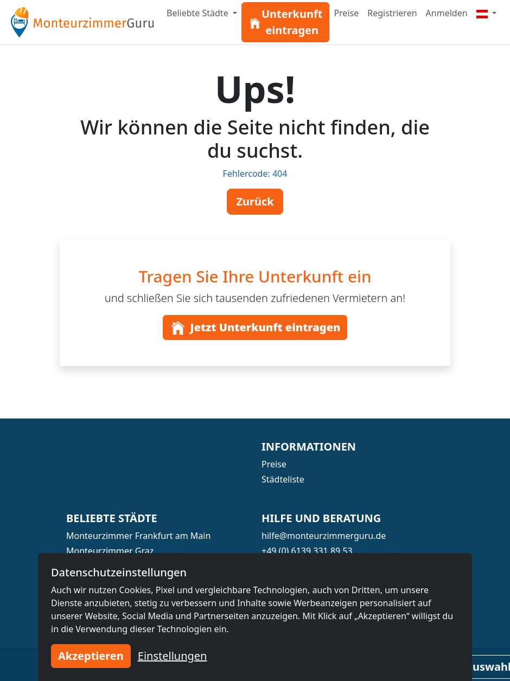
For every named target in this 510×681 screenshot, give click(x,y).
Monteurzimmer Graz (110, 551)
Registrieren (392, 13)
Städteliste (283, 479)
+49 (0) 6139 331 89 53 (307, 551)
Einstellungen (172, 655)
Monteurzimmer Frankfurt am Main (138, 536)
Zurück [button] (254, 201)
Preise (346, 13)
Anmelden (447, 13)
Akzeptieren (91, 655)
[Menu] (486, 13)
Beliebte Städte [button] (199, 13)
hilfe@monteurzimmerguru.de (324, 536)
